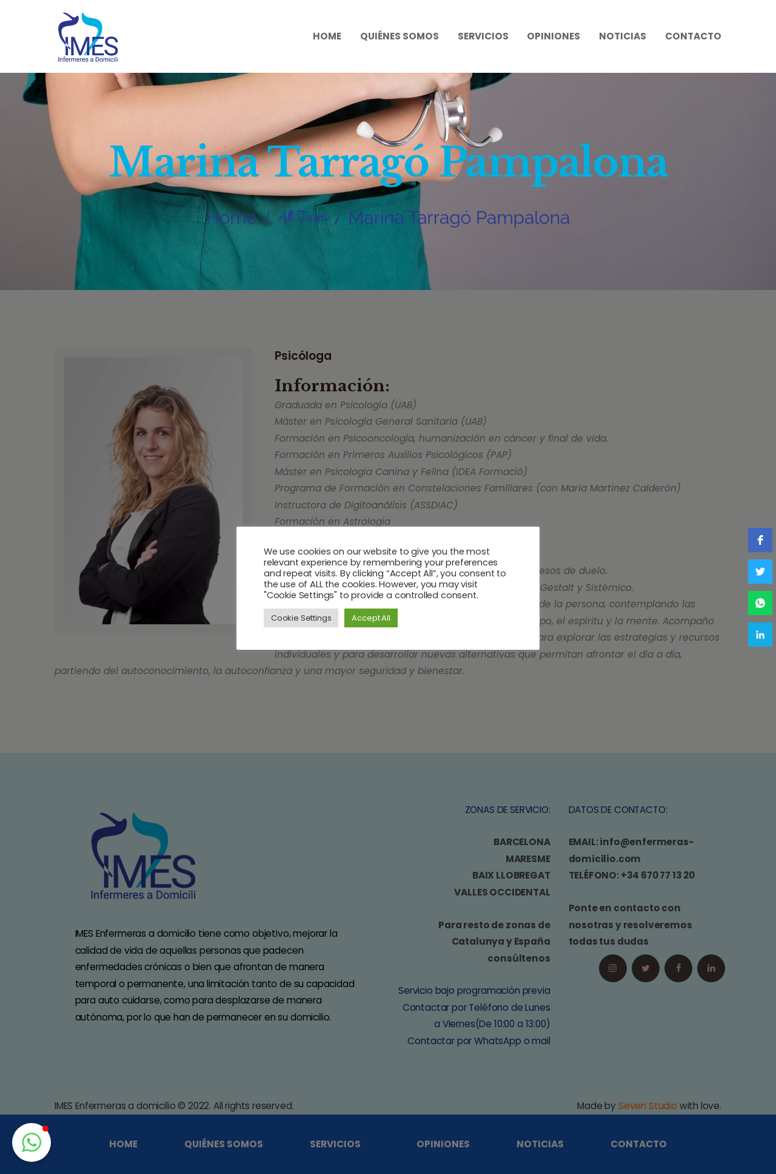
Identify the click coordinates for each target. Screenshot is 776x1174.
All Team (302, 217)
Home (231, 217)
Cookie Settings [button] (301, 618)
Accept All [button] (371, 618)
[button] (31, 1142)
